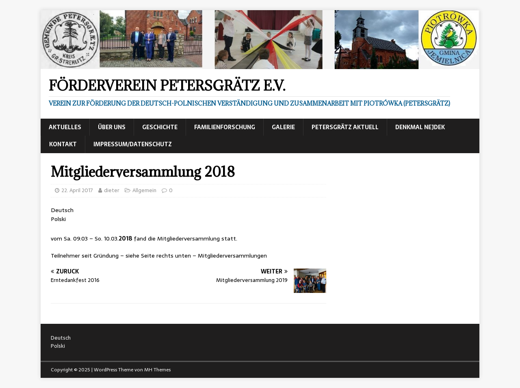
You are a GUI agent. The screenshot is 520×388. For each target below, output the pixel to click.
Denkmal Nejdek (420, 127)
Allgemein (144, 190)
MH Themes (157, 370)
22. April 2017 (77, 190)
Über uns (112, 127)
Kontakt (63, 144)
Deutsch (62, 210)
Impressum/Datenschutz (132, 144)
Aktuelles (65, 127)
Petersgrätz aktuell (345, 127)
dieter (111, 190)
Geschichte (160, 127)
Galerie (283, 127)
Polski (58, 219)
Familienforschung (224, 127)
